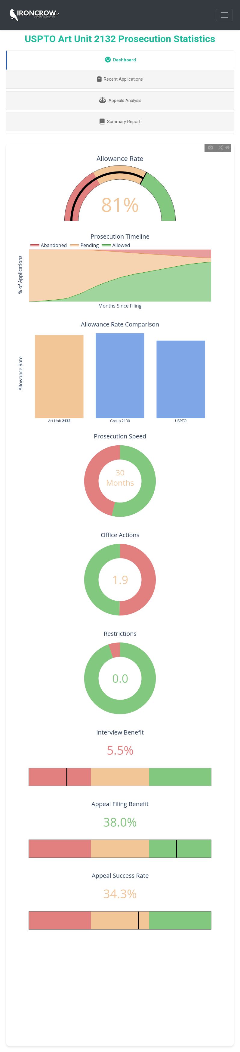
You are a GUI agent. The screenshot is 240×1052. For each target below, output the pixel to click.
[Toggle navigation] (224, 15)
